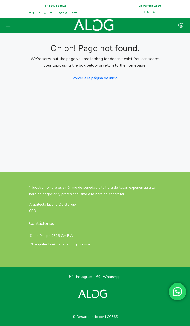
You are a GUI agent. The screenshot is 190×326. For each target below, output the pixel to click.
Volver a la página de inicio (95, 78)
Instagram (80, 276)
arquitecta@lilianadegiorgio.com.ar (54, 12)
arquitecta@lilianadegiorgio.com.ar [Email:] (63, 244)
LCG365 (111, 316)
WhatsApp (108, 276)
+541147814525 (54, 6)
